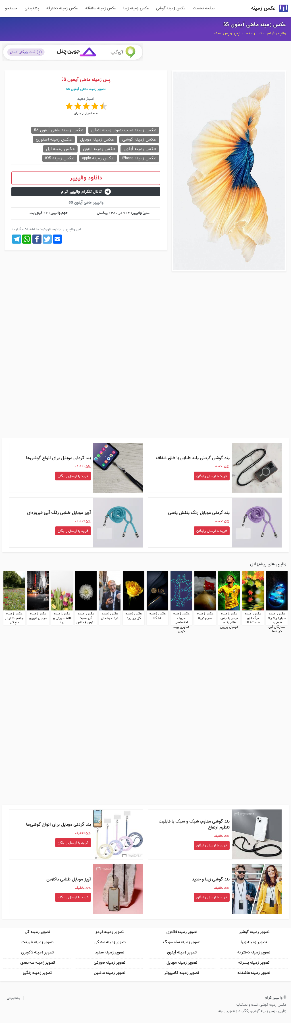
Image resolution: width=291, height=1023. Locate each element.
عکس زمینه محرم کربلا (205, 616)
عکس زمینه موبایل (97, 139)
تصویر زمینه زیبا (254, 942)
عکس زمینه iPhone (139, 158)
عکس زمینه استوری (54, 139)
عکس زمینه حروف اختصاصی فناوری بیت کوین (181, 622)
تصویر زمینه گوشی (253, 932)
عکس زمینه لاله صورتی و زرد (62, 618)
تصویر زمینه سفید (109, 952)
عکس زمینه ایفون (99, 148)
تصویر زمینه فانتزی (181, 932)
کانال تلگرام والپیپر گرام (86, 192)
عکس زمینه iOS (59, 158)
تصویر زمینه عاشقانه (253, 972)
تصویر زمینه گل (37, 932)
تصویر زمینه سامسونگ (181, 942)
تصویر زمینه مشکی (109, 942)
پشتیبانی (31, 8)
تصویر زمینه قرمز (109, 932)
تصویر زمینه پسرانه (253, 962)
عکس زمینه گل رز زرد (134, 616)
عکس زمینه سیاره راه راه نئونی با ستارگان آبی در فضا (277, 622)
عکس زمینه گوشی (170, 8)
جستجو (11, 8)
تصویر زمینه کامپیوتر (181, 972)
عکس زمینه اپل (60, 148)
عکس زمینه (263, 8)
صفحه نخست (203, 8)
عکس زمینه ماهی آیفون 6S (254, 25)
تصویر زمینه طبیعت (37, 942)
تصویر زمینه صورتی (109, 962)
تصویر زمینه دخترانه (253, 952)
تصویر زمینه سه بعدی (37, 962)
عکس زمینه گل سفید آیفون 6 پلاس (85, 618)
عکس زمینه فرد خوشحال (110, 616)
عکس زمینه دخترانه (62, 8)
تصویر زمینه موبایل (181, 962)
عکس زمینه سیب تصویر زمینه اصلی (123, 130)
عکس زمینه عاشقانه (100, 8)
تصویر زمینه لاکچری (37, 952)
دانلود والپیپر (86, 178)
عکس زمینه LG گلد (157, 616)
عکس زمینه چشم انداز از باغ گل (14, 618)
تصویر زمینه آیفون (182, 952)
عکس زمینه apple (98, 158)
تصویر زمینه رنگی (37, 972)
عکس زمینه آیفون (139, 148)
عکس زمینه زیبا (136, 8)
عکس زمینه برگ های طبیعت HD (253, 618)
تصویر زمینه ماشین (109, 972)
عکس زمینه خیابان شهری (38, 616)
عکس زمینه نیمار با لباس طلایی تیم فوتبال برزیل (229, 620)
